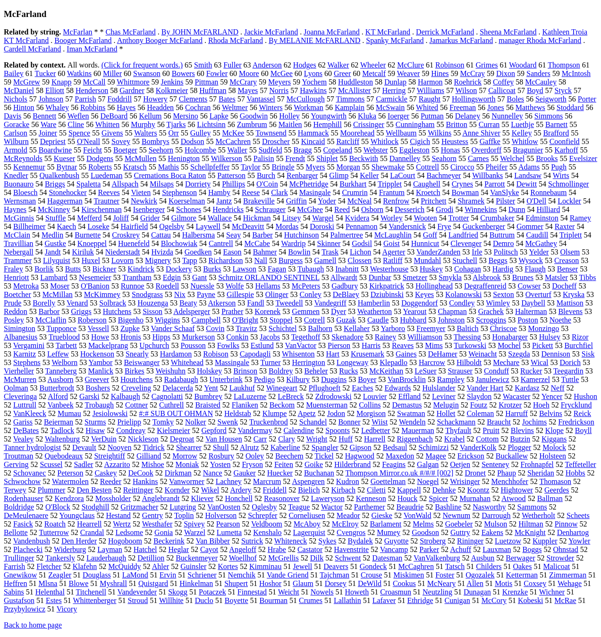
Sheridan (540, 473)
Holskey (209, 371)
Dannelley (405, 158)
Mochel (509, 345)
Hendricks (228, 209)
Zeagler (59, 575)
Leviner (444, 396)
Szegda (519, 354)
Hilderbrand (352, 464)
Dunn (516, 209)
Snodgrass (147, 294)
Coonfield (565, 141)
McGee (282, 73)
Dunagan (477, 592)
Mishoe (153, 464)
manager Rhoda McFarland (540, 40)
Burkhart (352, 184)
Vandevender (137, 592)
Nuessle (202, 286)
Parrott (494, 184)
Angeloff (242, 549)
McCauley (541, 82)
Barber (262, 235)
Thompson (564, 65)
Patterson (231, 175)
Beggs (498, 260)
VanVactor (300, 345)
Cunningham (415, 124)
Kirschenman (101, 209)
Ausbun (483, 558)
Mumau (69, 413)
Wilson (466, 90)
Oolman (16, 388)
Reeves (109, 192)
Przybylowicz (24, 609)
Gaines (406, 354)
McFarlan (77, 32)
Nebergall (19, 252)
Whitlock (385, 141)
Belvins (550, 413)
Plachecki (27, 549)
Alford (58, 396)
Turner (271, 362)
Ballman (550, 498)
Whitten (107, 124)
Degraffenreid (485, 286)
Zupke (130, 328)
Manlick (100, 371)
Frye (444, 226)
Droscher (276, 141)
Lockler (569, 201)
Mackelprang (108, 345)
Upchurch (154, 345)
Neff (558, 388)
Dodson (192, 141)
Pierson (339, 345)
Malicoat (556, 566)
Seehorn (161, 150)
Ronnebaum (548, 192)
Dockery (179, 269)
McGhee (310, 209)
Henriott (16, 277)
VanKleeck (29, 413)
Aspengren (308, 481)
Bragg (302, 150)
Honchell (239, 498)
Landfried (463, 235)
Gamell (325, 260)
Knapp (61, 82)
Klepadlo (393, 362)
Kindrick (140, 269)
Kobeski (530, 600)
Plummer (52, 490)
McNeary (441, 583)
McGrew (26, 82)
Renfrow (396, 201)
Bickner (105, 269)
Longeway (353, 362)
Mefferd (89, 218)
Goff (430, 235)
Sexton (503, 294)
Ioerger (398, 116)
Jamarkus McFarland (461, 40)
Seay (233, 235)
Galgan (428, 464)
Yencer (552, 396)
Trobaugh (99, 405)
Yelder (539, 252)
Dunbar (380, 277)
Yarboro (393, 328)
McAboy (307, 524)
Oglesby (264, 507)
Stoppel (281, 320)
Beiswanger (142, 362)
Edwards (397, 388)
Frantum (392, 192)
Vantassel (260, 99)
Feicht (92, 150)
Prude (12, 303)
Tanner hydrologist (32, 447)
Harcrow (432, 362)
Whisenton (298, 354)
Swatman (411, 413)
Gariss (23, 422)
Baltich (467, 328)
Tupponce (61, 328)
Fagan (277, 269)
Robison (215, 354)
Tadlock (62, 430)
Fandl (255, 303)
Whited (427, 107)
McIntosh (576, 73)
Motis (503, 583)
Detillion (150, 558)
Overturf (538, 294)
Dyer (338, 311)
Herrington (308, 362)
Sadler (83, 464)
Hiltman (530, 524)
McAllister (354, 90)
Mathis (168, 167)
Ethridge (420, 600)
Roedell (167, 286)
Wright (316, 439)
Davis (12, 116)
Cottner (136, 405)
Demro (503, 243)
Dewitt (526, 184)
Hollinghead (434, 286)
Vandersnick (407, 226)
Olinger (276, 294)
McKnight (530, 532)
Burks (212, 269)
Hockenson (97, 354)
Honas (450, 150)
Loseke (98, 226)
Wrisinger (465, 481)
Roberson (91, 320)
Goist (391, 243)
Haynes (15, 209)
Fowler (217, 73)
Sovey (120, 141)
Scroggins (491, 320)
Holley (289, 116)
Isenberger (149, 209)
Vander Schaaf (173, 328)
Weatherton (374, 311)
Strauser (460, 371)
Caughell (426, 184)
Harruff (516, 413)
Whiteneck (290, 541)
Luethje (522, 124)
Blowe (78, 583)
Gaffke (490, 141)
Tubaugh (310, 269)
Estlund (262, 345)
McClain (17, 235)
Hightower (516, 490)
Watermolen (70, 481)
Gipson (361, 447)
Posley (14, 320)
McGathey (541, 243)
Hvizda (162, 252)
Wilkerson (226, 158)
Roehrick (468, 82)
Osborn (372, 209)
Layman (109, 549)
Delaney (467, 116)
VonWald (418, 515)
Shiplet (327, 158)
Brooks (547, 158)
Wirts (561, 175)
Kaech (66, 226)
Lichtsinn (211, 124)
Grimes (486, 65)
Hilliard (548, 209)
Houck (408, 498)
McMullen (141, 158)
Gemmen (306, 311)
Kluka (367, 116)
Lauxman (496, 549)
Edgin (172, 277)
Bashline (448, 507)
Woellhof (243, 558)
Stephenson (179, 192)
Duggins (334, 379)
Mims (433, 345)
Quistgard (153, 583)
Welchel (512, 158)
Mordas (286, 226)
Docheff (564, 286)
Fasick (23, 524)
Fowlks (228, 345)
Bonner (349, 422)
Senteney (495, 464)
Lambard (54, 277)
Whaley (57, 107)
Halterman (531, 311)
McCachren (233, 141)
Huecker (280, 473)
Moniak (187, 464)
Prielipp (129, 422)
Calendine (298, 430)
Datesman (387, 558)
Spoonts (337, 430)
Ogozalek (480, 575)
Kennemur (29, 167)
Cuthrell (171, 405)
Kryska (573, 294)
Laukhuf (242, 388)
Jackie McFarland (271, 32)
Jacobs (270, 337)
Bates (227, 99)
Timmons (350, 99)
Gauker (245, 473)
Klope (554, 430)
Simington (19, 328)
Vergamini (28, 345)
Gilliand (148, 456)
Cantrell (221, 243)
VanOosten (223, 507)
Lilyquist (56, 260)
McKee (233, 133)
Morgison (371, 413)
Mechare (506, 362)
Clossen (359, 260)
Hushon (585, 396)
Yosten (220, 464)
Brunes (522, 277)
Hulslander (438, 388)
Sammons (532, 507)
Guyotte (396, 541)
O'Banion (95, 286)
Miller (112, 73)
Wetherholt (538, 515)
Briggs (55, 184)
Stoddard (570, 107)
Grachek (491, 311)
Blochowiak (179, 243)
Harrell (374, 439)
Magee (435, 456)
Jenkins (172, 82)
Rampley (451, 379)
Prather (232, 311)
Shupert (236, 583)
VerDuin (104, 439)
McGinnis (19, 218)
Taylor (251, 167)
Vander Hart (484, 388)
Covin (215, 328)
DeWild (369, 583)
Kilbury (298, 379)
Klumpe (274, 413)
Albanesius (20, 337)
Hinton (23, 107)
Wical (540, 362)
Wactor (332, 507)
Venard (77, 303)
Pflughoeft (325, 388)
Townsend (271, 133)
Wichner (552, 592)
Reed (342, 209)
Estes (54, 600)
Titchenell (91, 592)
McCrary (243, 82)
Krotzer (510, 405)
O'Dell (536, 201)
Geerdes (556, 490)
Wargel (323, 218)
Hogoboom (125, 541)
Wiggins (167, 320)
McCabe (257, 243)
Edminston (541, 218)
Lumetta (229, 532)
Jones (495, 107)
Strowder (561, 558)
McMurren (20, 379)
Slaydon (479, 396)
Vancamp (394, 549)
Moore (249, 73)
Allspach (124, 184)
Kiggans (554, 439)
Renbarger (302, 175)
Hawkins (313, 90)
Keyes (424, 294)
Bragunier (528, 150)
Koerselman (187, 201)
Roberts (100, 167)
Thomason (555, 481)
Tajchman (334, 575)
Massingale (232, 362)
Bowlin (299, 252)
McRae (565, 600)
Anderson (267, 65)
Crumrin (354, 192)
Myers (315, 167)
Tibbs (587, 277)
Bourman (274, 600)
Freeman (462, 107)
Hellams (267, 286)
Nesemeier (95, 277)
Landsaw (528, 175)
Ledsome (129, 532)
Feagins (394, 464)
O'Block (57, 507)
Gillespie (240, 294)
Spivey (194, 524)
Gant (199, 277)
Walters (145, 133)
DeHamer (442, 354)
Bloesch (25, 192)
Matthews (530, 107)
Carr (260, 439)
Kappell (409, 490)
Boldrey (281, 371)
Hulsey (549, 337)
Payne (206, 294)
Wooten (425, 218)
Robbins (92, 107)
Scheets (578, 515)
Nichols (15, 99)
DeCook (140, 473)
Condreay (130, 430)
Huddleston (355, 82)
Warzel (194, 532)
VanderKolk (478, 447)
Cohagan (467, 269)
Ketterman (522, 575)
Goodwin (254, 116)
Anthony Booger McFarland (160, 40)
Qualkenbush (59, 175)
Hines (440, 73)
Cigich (420, 141)
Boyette (236, 600)
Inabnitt (347, 269)
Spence (79, 133)
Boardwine (55, 150)
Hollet (445, 413)
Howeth (357, 592)
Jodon (336, 413)
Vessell (98, 328)
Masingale (315, 192)
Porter (587, 99)
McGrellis (283, 558)
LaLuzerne (250, 396)
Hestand (118, 515)
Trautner (106, 201)
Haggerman (65, 201)
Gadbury (344, 286)
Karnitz (24, 354)
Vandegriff (330, 303)
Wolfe (235, 286)
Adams (529, 167)
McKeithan (386, 371)
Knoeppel (92, 243)
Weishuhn (170, 371)
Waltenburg (62, 439)
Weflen (78, 116)
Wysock (530, 260)
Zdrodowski (333, 396)
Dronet (475, 473)
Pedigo (264, 379)
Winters (270, 107)
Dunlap (395, 82)
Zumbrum (252, 124)
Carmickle (391, 99)
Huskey (431, 269)
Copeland (337, 150)
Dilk (316, 558)
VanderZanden (438, 252)
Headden (160, 107)
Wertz (122, 524)
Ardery (240, 490)
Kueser (64, 158)
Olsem (570, 252)
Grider (150, 218)
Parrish (85, 99)
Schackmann (456, 422)
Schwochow (22, 481)
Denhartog (573, 532)
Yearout (414, 311)
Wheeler (373, 65)
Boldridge (19, 507)
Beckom (282, 405)
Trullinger (19, 558)
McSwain (390, 107)
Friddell (275, 490)
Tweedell (289, 303)
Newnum (457, 515)
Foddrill (120, 99)
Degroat (182, 439)
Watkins (79, 73)
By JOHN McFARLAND (199, 32)
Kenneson (371, 498)
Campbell (205, 320)
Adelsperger (191, 311)
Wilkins (439, 133)
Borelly (44, 303)
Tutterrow (53, 532)
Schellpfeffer (209, 167)
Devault (84, 447)
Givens (112, 133)
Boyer (367, 379)
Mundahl (427, 260)
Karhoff (566, 150)
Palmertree (346, 235)
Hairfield (134, 226)
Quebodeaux (64, 456)
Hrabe (277, 549)
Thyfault (458, 430)
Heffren (15, 583)
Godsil (362, 243)
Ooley (254, 456)
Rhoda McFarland (235, 40)
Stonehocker (68, 192)
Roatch (55, 524)
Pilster (505, 201)
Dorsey (336, 583)
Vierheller (19, 371)
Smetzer (415, 277)
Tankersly (60, 558)
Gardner (131, 90)
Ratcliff (347, 141)
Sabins (14, 592)
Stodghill (96, 507)
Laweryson (328, 498)
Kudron (347, 481)
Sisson (152, 311)
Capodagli (255, 354)
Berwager (520, 558)
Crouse (371, 575)
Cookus (404, 583)
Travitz (246, 328)
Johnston (451, 320)
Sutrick (252, 541)
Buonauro (19, 184)
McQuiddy (124, 566)
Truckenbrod (268, 422)
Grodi (444, 209)
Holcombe (200, 150)
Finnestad (252, 592)
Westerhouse (389, 269)
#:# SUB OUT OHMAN (176, 413)
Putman (432, 116)
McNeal (359, 201)
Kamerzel (535, 379)
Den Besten (93, 490)
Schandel (313, 422)
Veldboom (266, 524)
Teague (299, 507)
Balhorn (320, 328)
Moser (59, 286)
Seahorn (444, 158)
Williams (430, 90)
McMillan (57, 294)
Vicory (67, 609)
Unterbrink (225, 379)
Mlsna (47, 583)
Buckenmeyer (197, 558)
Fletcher (48, 566)
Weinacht (482, 354)
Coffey (503, 82)
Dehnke (444, 490)
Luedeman (107, 175)
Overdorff (487, 150)
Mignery (158, 260)
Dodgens (99, 158)
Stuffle (55, 218)
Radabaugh (181, 379)
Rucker (531, 371)
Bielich (309, 490)
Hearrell (89, 524)
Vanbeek (61, 405)
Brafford (556, 133)
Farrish (14, 566)
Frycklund (576, 405)
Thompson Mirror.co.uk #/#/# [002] (400, 473)
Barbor (49, 311)
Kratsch (135, 167)
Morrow (184, 456)
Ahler (160, 566)
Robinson (449, 65)
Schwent (348, 558)
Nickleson (143, 439)
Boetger (125, 150)
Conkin (237, 337)
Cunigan (457, 600)
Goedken (198, 252)
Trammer (18, 260)
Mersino (185, 116)
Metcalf (374, 73)
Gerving (16, 464)
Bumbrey (209, 396)
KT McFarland (387, 32)
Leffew (58, 354)
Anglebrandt (160, 498)
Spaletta (88, 184)
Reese (251, 192)
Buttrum (502, 235)
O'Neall (88, 141)
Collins (370, 405)
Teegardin (568, 371)
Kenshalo (267, 532)
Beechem (289, 456)
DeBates (26, 430)
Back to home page (33, 625)
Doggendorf (419, 303)
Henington (184, 158)
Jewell (302, 566)
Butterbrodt (57, 388)
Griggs (81, 311)
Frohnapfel (537, 464)
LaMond (135, 575)
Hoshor (270, 583)
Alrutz (249, 447)
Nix (180, 294)
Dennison (556, 354)
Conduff (496, 371)
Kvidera (357, 218)
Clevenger (466, 243)
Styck (563, 90)
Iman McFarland (92, 49)
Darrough (496, 515)
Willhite (171, 600)
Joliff (120, 218)
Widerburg (70, 549)
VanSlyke (504, 192)
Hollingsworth (473, 99)
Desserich (409, 209)
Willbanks (487, 175)
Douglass (97, 575)
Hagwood (359, 456)
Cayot (209, 549)
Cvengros (351, 532)
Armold (15, 150)
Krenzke (515, 592)
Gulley (200, 133)
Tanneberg (61, 371)
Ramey (580, 218)
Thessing (467, 337)
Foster (444, 575)
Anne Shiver (481, 133)
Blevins (522, 430)
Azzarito (117, 464)
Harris (371, 345)
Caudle (378, 320)
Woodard (522, 65)
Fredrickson (576, 422)
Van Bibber (212, 541)
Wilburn (16, 141)
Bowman (465, 192)
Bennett (44, 116)
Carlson (15, 133)
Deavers (335, 566)
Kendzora (69, 498)
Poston (527, 320)
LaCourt (402, 175)
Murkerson (198, 337)
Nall (260, 260)
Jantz (224, 201)
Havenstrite (351, 549)
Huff (346, 439)
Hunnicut (425, 243)
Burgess (291, 260)
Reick (582, 413)
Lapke (219, 116)
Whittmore (133, 82)
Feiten (283, 464)
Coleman (480, 413)
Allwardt (343, 277)
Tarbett (66, 345)
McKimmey (102, 294)
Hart (332, 354)
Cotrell (314, 320)
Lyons (313, 73)
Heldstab (237, 413)
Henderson (92, 90)
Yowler (579, 541)
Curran (489, 124)
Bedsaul (395, 447)
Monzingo (543, 328)
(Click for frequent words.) (142, 65)
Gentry (152, 515)
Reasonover (282, 498)
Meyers (279, 82)
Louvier (375, 396)
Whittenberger (94, 600)
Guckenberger (484, 226)
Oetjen (460, 464)
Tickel (323, 456)
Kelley (522, 133)
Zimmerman (567, 575)
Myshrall (113, 583)
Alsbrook (487, 277)
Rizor (580, 337)
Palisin (264, 158)
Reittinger (138, 490)
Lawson (244, 269)
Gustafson (19, 600)
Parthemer (369, 507)
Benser (567, 269)
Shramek (470, 201)
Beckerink (169, 541)
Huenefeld (134, 243)
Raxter (565, 226)
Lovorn (122, 260)
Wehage (570, 583)
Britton (456, 124)
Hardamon (176, 354)
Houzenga (152, 303)
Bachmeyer (444, 175)
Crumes (310, 600)
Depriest (53, 141)
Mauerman (417, 430)
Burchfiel (578, 345)
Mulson (495, 524)
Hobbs (575, 473)
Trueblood (64, 337)
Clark (279, 192)
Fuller (232, 65)
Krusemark (367, 354)
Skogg (177, 592)
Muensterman (326, 405)
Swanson (147, 73)
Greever (97, 379)
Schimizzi (433, 447)
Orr (174, 133)
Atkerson (222, 303)
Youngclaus (77, 515)
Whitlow (525, 141)
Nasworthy (489, 507)
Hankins (145, 481)
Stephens (27, 362)
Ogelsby (171, 226)
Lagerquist (309, 532)
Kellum (150, 116)
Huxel (91, 260)
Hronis (130, 337)
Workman (308, 107)
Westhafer (157, 524)
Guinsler (193, 566)
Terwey (15, 490)
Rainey (385, 337)
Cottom (487, 439)
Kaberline (285, 447)
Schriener (201, 575)
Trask (330, 252)
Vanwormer (186, 481)
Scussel (51, 464)
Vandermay (255, 430)
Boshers (97, 388)
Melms (423, 524)
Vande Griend (287, 575)
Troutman (19, 456)
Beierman (58, 422)
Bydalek (359, 541)
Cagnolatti (167, 396)
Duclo (204, 600)
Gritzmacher (139, 507)
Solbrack (112, 303)
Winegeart (281, 388)
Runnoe (132, 286)
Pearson (228, 524)
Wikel (210, 490)
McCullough (306, 99)
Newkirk (144, 201)
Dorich (570, 362)
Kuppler (545, 541)
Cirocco (462, 167)
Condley (461, 303)
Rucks (348, 371)
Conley (311, 294)
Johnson (51, 99)
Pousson (192, 345)
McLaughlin (393, 235)
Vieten (141, 192)
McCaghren (416, 566)
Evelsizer (583, 158)
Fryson (252, 464)
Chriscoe (503, 328)
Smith (203, 65)
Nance (212, 473)
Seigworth (551, 99)
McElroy (345, 524)
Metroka (26, 286)
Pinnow (566, 524)
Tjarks (176, 124)
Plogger (519, 447)
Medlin (52, 235)
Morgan (348, 167)
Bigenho (131, 320)
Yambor (101, 362)
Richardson (226, 260)
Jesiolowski (110, 413)
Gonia (163, 532)
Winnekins (481, 209)
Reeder (110, 481)
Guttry (460, 532)
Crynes (462, 184)
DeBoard (114, 116)
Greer (342, 73)
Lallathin (347, 600)
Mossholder (113, 498)
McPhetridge (309, 184)
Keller (369, 175)
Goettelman (388, 481)
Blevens (570, 311)
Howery (155, 99)
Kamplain (349, 107)
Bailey (14, 73)
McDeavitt (248, 226)
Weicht (288, 592)
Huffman (212, 90)
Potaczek (212, 592)
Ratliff (392, 260)
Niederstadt (122, 252)
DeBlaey (346, 294)
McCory (494, 600)
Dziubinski (387, 294)
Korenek (267, 311)
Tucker (45, 73)
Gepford (214, 430)
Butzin (520, 439)
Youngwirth (329, 116)
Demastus (407, 405)
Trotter (458, 218)
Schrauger (270, 209)
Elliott (54, 90)
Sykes (327, 541)
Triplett (570, 235)
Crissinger (368, 124)
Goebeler (459, 524)
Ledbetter (375, 430)
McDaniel (19, 90)
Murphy (143, 124)
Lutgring (182, 507)
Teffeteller (580, 464)
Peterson (70, 473)
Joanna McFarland (332, 32)
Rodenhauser (23, 498)
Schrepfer (262, 515)
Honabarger (509, 337)
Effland (409, 396)
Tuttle (570, 379)
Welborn (65, 362)
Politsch (506, 252)
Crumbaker (497, 218)
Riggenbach (414, 439)
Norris (278, 90)
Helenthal (50, 592)
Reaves (403, 345)
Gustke (55, 243)
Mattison (570, 303)
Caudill (537, 235)
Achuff (460, 549)
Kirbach (343, 490)
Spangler (325, 447)
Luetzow (508, 541)
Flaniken (245, 405)
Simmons (548, 116)
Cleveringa (20, 396)
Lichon (360, 252)
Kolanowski (463, 294)
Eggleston (414, 150)
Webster (376, 150)
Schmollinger (568, 184)
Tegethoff (306, 337)
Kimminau (265, 566)
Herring (394, 90)
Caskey (105, 473)
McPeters (306, 286)
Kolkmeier (172, 90)
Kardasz (527, 388)
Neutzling (437, 592)
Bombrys (155, 141)
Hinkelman (196, 583)
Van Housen (223, 439)
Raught (429, 99)
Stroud (138, 600)
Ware (48, 124)
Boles (515, 99)
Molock (554, 447)
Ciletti (376, 490)
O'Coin (267, 184)
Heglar (178, 549)
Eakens (492, 532)
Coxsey (535, 583)
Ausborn (60, 379)
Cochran (198, 107)
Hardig (502, 269)
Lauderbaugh (106, 558)
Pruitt (490, 430)
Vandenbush (31, 541)
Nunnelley (507, 116)
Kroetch (428, 192)
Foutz (478, 405)
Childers (488, 566)
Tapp (189, 260)
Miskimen (408, 575)
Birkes (134, 371)
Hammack (313, 133)
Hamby (219, 192)
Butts (73, 269)
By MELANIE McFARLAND (314, 40)
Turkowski (470, 345)
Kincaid (313, 141)
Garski (89, 396)
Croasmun (395, 592)
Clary (286, 439)
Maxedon (400, 456)
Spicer (438, 498)
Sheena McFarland (508, 32)
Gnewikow (20, 575)
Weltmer (235, 107)
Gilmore (183, 218)
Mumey (388, 532)
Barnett (556, 124)
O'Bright (245, 320)
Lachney (229, 481)
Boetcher (17, 294)
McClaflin (51, 320)
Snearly (137, 354)
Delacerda (177, 388)
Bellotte (16, 532)
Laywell (208, 226)
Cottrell (427, 167)
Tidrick (154, 447)
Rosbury (221, 456)
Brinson (245, 371)
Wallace (220, 218)
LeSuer (425, 371)
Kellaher (357, 328)
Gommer (529, 226)
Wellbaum (401, 133)
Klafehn (85, 566)
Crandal (92, 532)
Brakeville (259, 201)
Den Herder (79, 541)
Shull (221, 447)
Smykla (450, 277)
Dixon (505, 73)
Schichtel (283, 328)
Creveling (136, 388)
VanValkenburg (437, 558)
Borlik (44, 269)
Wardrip (293, 243)
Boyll (583, 430)
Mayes (248, 90)
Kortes (228, 566)
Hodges (304, 65)
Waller (237, 150)
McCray (472, 73)
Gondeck (373, 566)
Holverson (221, 515)
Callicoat (502, 90)
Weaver (408, 73)
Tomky (163, 422)
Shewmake (388, 167)
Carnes (478, 158)
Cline (76, 124)
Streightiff (109, 456)
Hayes (126, 107)
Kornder (177, 490)
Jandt (53, 252)
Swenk (227, 422)
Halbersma (198, 235)
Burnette (88, 235)
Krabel (454, 439)
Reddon (15, 311)
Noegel (428, 481)
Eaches (362, 388)
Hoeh (541, 405)
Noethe (560, 320)
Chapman (452, 311)
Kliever (202, 498)
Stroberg (433, 541)
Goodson (425, 532)
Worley (392, 218)
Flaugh (535, 269)
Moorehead (357, 133)
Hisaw (95, 430)
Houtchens (136, 379)
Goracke (16, 124)
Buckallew (512, 456)
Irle (477, 252)
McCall (94, 82)
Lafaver (384, 600)
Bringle (283, 167)
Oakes (522, 566)
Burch (266, 175)
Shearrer (189, 447)
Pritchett (433, 201)
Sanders (538, 73)
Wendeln (412, 422)
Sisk (588, 354)
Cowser (529, 286)
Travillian (19, 243)
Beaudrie (410, 507)
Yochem (314, 82)
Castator (309, 549)
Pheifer (497, 167)
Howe (100, 337)
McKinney (54, 209)
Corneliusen (306, 515)
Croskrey (126, 235)
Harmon (430, 82)
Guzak (346, 320)
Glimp (338, 175)
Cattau (161, 235)
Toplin (184, 515)
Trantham (137, 277)
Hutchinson (301, 235)
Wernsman (20, 201)
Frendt (295, 158)
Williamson (424, 337)
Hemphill (327, 124)
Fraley (13, 269)
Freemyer (430, 328)
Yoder (327, 201)
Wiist (380, 422)
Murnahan (475, 498)
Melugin (445, 405)
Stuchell (464, 260)
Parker (429, 549)
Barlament (386, 524)
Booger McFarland (82, 40)
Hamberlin (374, 303)
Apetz (307, 413)
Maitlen (290, 124)
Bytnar (67, 167)
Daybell (533, 303)
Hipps (161, 337)
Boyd (535, 90)
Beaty (188, 303)
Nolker (195, 422)
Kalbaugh (125, 396)
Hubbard (413, 320)
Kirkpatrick (386, 286)
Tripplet (390, 184)
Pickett (542, 345)
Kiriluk (83, 252)
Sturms (95, 422)
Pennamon (362, 226)
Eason (232, 252)
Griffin (296, 201)
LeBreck (291, 396)
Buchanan (319, 473)
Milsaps (162, 184)
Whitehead (187, 362)
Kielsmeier (173, 430)
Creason (566, 260)
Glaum (303, 583)
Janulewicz (492, 379)
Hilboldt (469, 362)
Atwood (513, 498)
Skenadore (347, 337)
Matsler (556, 277)
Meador (348, 515)
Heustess (454, 141)
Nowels (322, 592)
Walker (338, 65)
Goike (314, 464)
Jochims (534, 422)
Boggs (532, 549)
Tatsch (455, 566)
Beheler (316, 371)
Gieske (381, 515)
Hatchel (145, 549)
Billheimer (29, 226)
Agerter (393, 252)
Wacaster (516, 396)
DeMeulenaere (26, 515)
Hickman (257, 218)
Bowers (183, 73)
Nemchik (242, 575)
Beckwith (363, 158)
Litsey (291, 218)
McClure (410, 65)
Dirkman (178, 473)
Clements (193, 99)
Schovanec (29, 473)
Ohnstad (565, 549)
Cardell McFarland (32, 49)
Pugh (559, 167)
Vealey (23, 439)
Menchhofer (509, 481)
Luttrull (24, 405)
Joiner (48, 133)
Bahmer (265, 252)
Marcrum (267, 481)
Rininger (470, 541)
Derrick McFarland (445, 32)
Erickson (470, 456)
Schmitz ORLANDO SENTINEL (269, 277)
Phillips (233, 184)
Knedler (16, 175)
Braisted (207, 405)
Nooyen (120, 447)
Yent (211, 388)
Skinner (329, 243)
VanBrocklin (407, 379)
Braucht (499, 422)
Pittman (207, 82)
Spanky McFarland (394, 40)
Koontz (478, 490)
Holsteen (552, 456)
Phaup (506, 473)
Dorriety (198, 184)
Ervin (168, 575)
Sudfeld (270, 150)
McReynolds (23, 158)
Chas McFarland (131, 32)
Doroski (322, 226)
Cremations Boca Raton (170, 175)
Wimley (498, 303)
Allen (474, 583)
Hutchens (117, 311)
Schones (188, 209)
